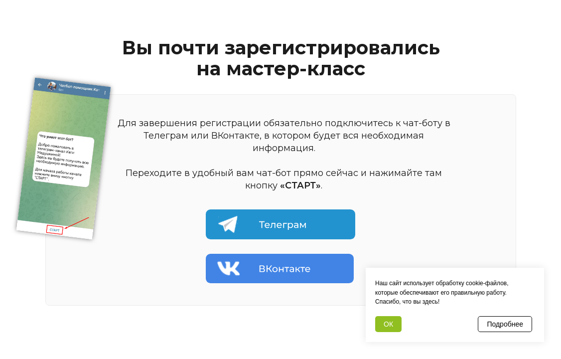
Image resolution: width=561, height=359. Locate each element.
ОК (388, 324)
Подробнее (505, 324)
